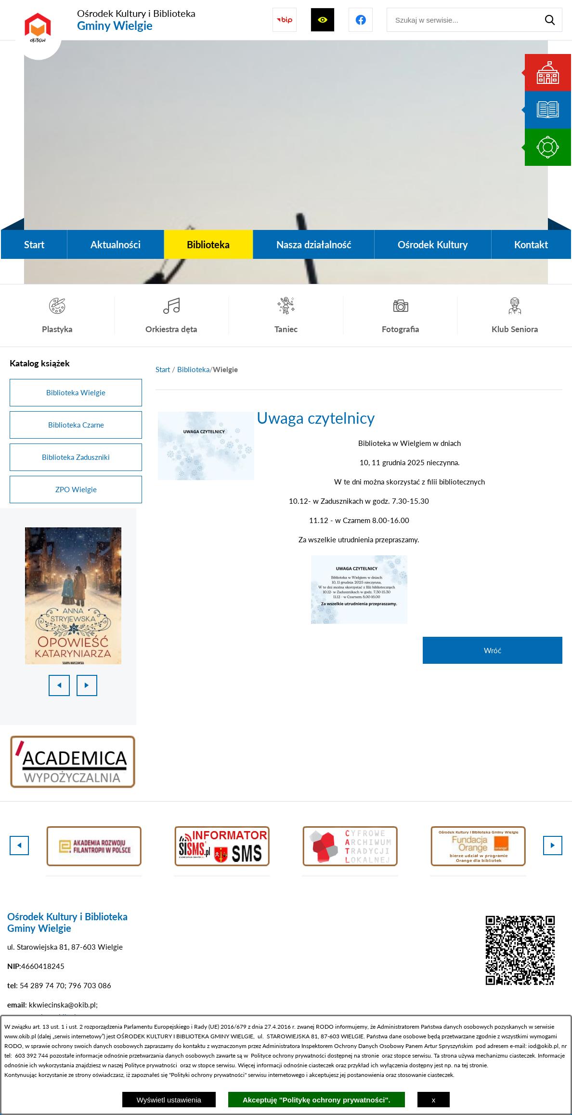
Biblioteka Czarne (76, 424)
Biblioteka (193, 369)
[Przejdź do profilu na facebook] (361, 20)
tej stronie (474, 1065)
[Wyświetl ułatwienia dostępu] (323, 20)
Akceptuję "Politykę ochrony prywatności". (316, 1100)
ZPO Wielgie (76, 489)
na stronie (366, 1055)
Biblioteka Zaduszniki (76, 457)
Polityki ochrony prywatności (208, 1074)
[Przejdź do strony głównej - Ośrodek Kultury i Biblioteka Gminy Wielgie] (102, 20)
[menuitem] (34, 244)
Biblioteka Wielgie (75, 392)
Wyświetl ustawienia (169, 1100)
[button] (206, 477)
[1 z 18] (73, 595)
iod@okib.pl (543, 1045)
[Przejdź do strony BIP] (285, 20)
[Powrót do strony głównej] (163, 369)
